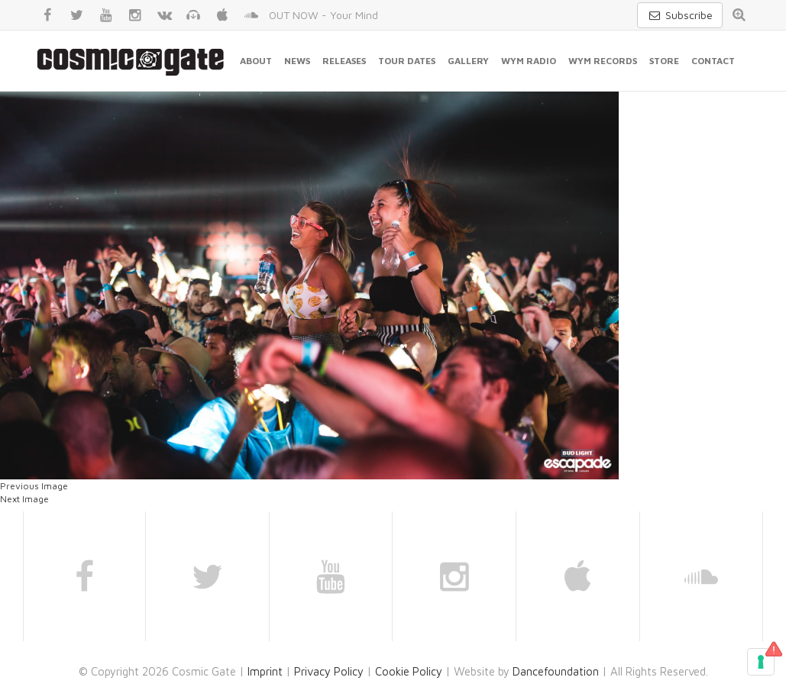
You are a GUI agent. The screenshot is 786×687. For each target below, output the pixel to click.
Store (664, 60)
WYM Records (602, 60)
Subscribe (680, 14)
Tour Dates (406, 60)
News (297, 60)
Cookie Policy (408, 671)
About (256, 60)
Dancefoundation (556, 671)
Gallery (468, 60)
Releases (344, 60)
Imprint (265, 671)
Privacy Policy (329, 671)
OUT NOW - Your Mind (323, 14)
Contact (713, 60)
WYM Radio (528, 60)
